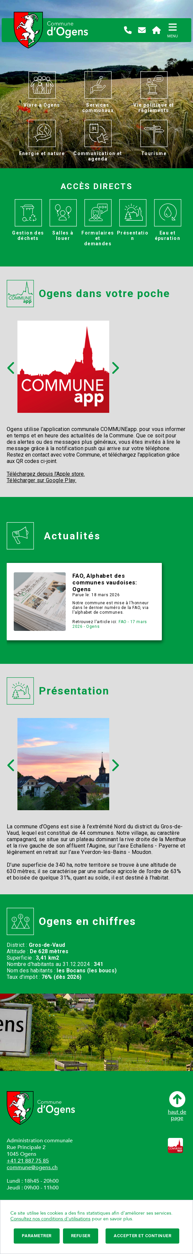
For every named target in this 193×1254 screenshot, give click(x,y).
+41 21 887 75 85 (28, 1161)
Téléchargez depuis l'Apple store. (46, 474)
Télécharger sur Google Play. (41, 480)
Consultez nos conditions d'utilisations (50, 1219)
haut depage (177, 1106)
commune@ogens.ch (32, 1167)
